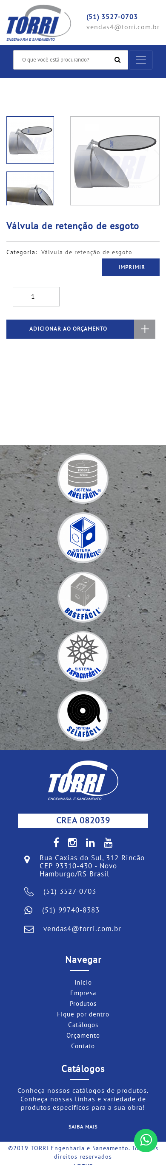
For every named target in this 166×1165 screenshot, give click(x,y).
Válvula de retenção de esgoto (86, 252)
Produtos (83, 1004)
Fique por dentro (83, 1014)
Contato (83, 1046)
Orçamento (83, 1035)
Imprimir (131, 267)
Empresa (83, 993)
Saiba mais (83, 1127)
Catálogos (83, 1025)
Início (83, 982)
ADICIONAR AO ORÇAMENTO (92, 329)
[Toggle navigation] (141, 60)
